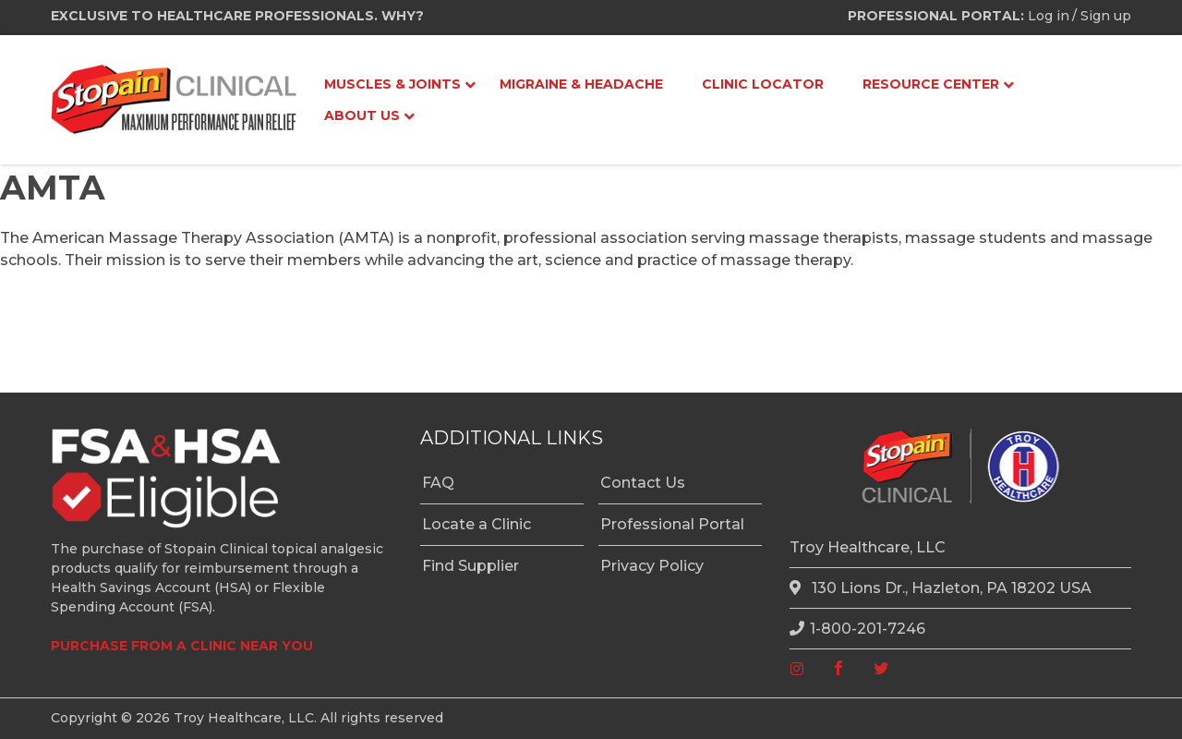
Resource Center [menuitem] (930, 84)
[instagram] (796, 669)
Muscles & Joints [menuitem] (392, 84)
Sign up (1105, 15)
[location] (798, 588)
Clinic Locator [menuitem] (763, 84)
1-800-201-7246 (857, 628)
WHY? (402, 15)
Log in (1048, 15)
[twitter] (881, 669)
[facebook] (838, 669)
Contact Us (642, 482)
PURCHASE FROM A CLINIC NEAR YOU (182, 645)
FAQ (438, 482)
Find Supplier (470, 566)
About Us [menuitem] (362, 115)
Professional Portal (672, 524)
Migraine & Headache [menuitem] (581, 84)
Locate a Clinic (476, 524)
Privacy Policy (652, 566)
